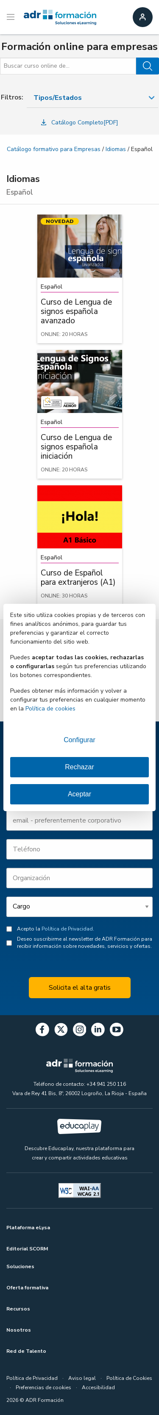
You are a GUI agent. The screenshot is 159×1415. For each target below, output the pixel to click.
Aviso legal (82, 1378)
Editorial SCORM (27, 1248)
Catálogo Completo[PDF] (79, 122)
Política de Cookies (129, 1378)
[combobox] (92, 98)
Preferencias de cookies (43, 1387)
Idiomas (116, 149)
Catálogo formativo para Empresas (53, 149)
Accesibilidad (98, 1387)
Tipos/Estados (57, 97)
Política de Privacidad (67, 928)
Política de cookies (50, 709)
